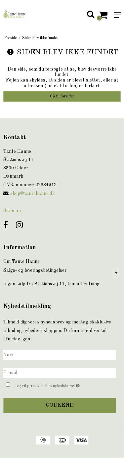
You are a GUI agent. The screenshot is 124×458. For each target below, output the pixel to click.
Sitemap (12, 210)
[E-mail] (59, 373)
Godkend (60, 405)
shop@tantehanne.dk (32, 193)
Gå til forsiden (62, 96)
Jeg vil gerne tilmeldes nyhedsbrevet (57, 384)
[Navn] (59, 355)
